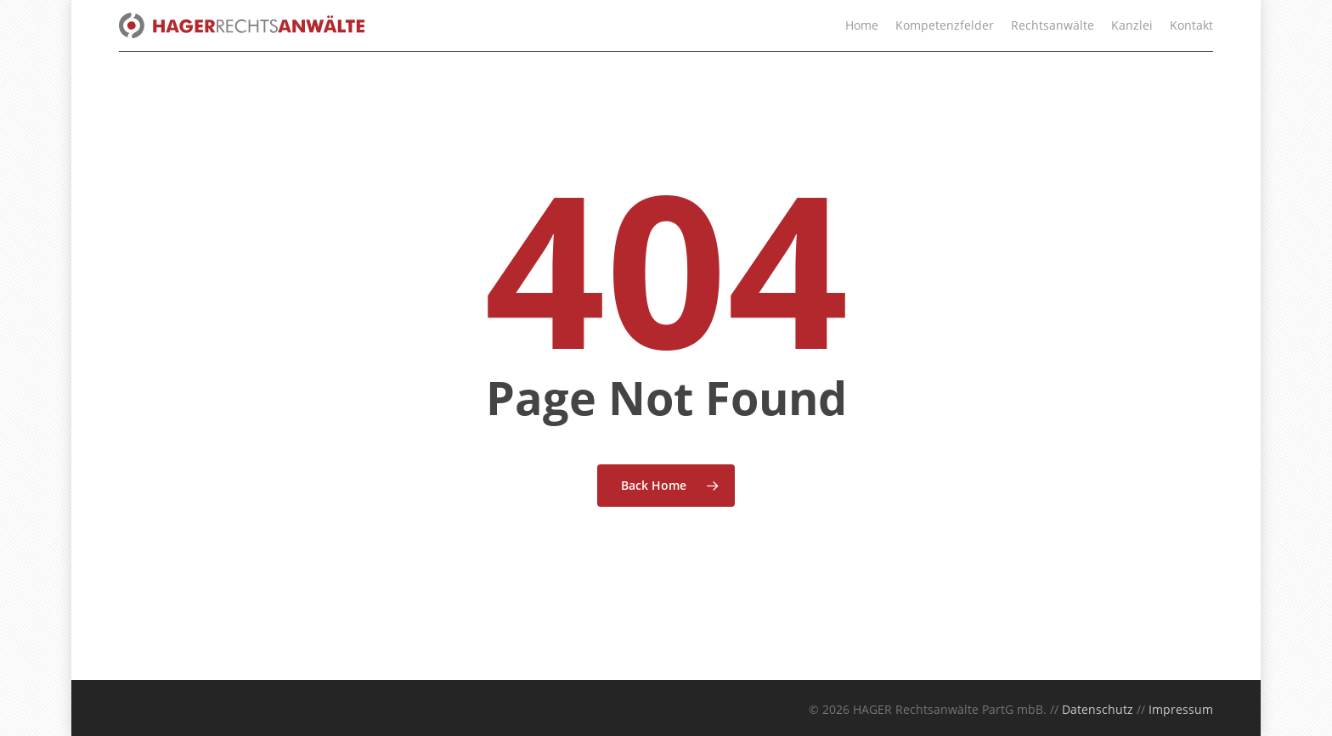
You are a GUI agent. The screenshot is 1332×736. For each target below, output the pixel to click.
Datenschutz (1097, 709)
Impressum (1181, 709)
